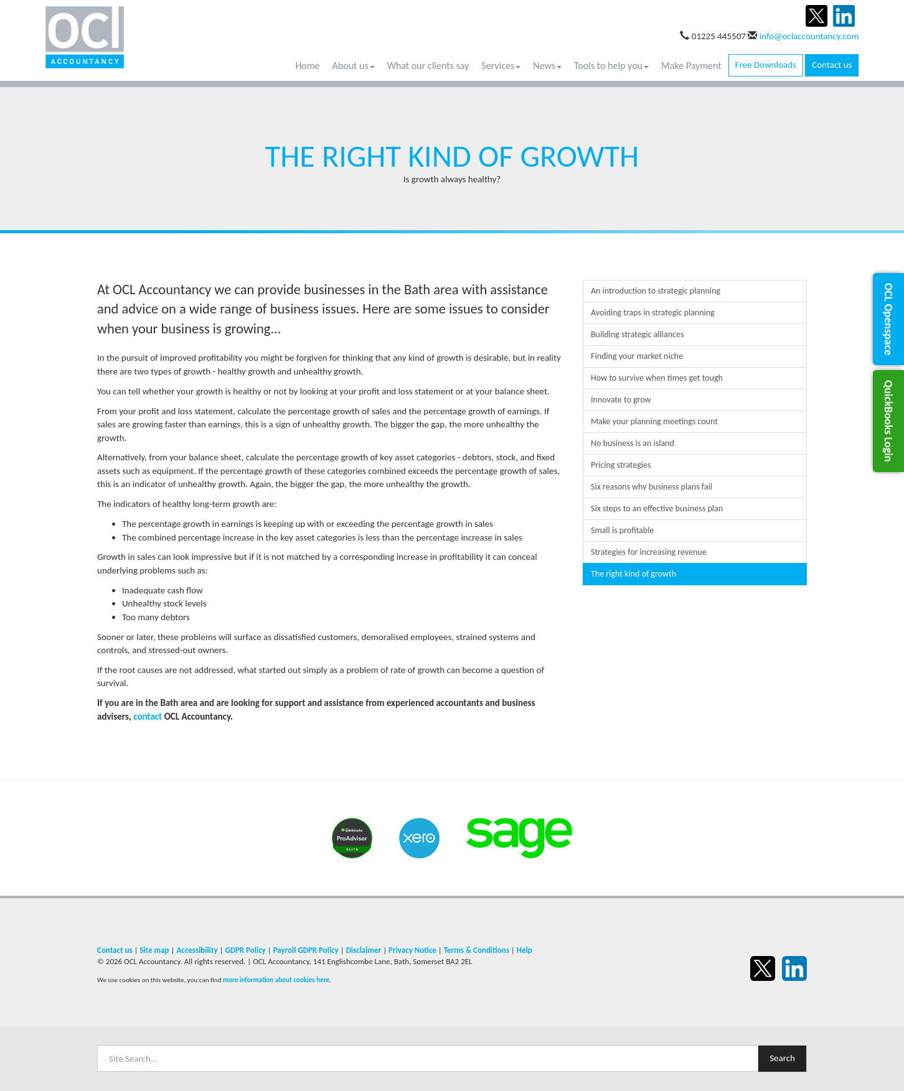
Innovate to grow (621, 399)
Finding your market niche (637, 356)
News (547, 66)
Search (782, 1058)
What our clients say (428, 66)
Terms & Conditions (476, 950)
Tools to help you (611, 66)
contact (147, 716)
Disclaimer (364, 950)
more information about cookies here (276, 979)
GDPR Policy (245, 950)
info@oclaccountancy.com (809, 36)
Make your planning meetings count (654, 421)
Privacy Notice (412, 950)
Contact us (832, 64)
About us (353, 66)
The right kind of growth (633, 574)
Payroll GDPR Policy (306, 950)
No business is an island (632, 443)
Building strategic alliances (637, 334)
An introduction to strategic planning (655, 291)
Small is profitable (622, 530)
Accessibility (196, 950)
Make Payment (691, 66)
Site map (154, 950)
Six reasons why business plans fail (651, 486)
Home (307, 66)
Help (524, 950)
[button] (888, 319)
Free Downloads (765, 64)
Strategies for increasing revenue (649, 552)
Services (500, 66)
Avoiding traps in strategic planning (653, 312)
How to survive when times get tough (657, 378)
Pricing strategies (621, 465)
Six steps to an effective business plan (657, 508)
